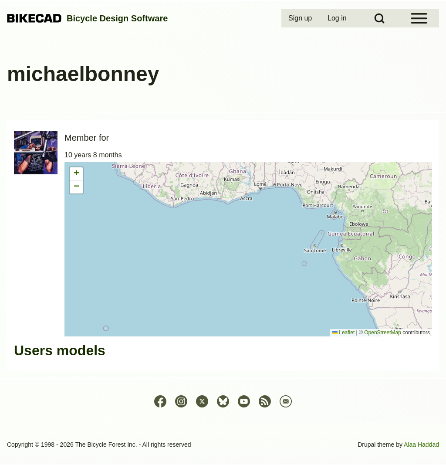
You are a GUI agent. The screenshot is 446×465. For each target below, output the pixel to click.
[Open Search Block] (379, 18)
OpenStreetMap (382, 332)
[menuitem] (301, 18)
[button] (76, 173)
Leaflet (343, 332)
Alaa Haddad (421, 444)
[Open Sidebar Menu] (419, 18)
